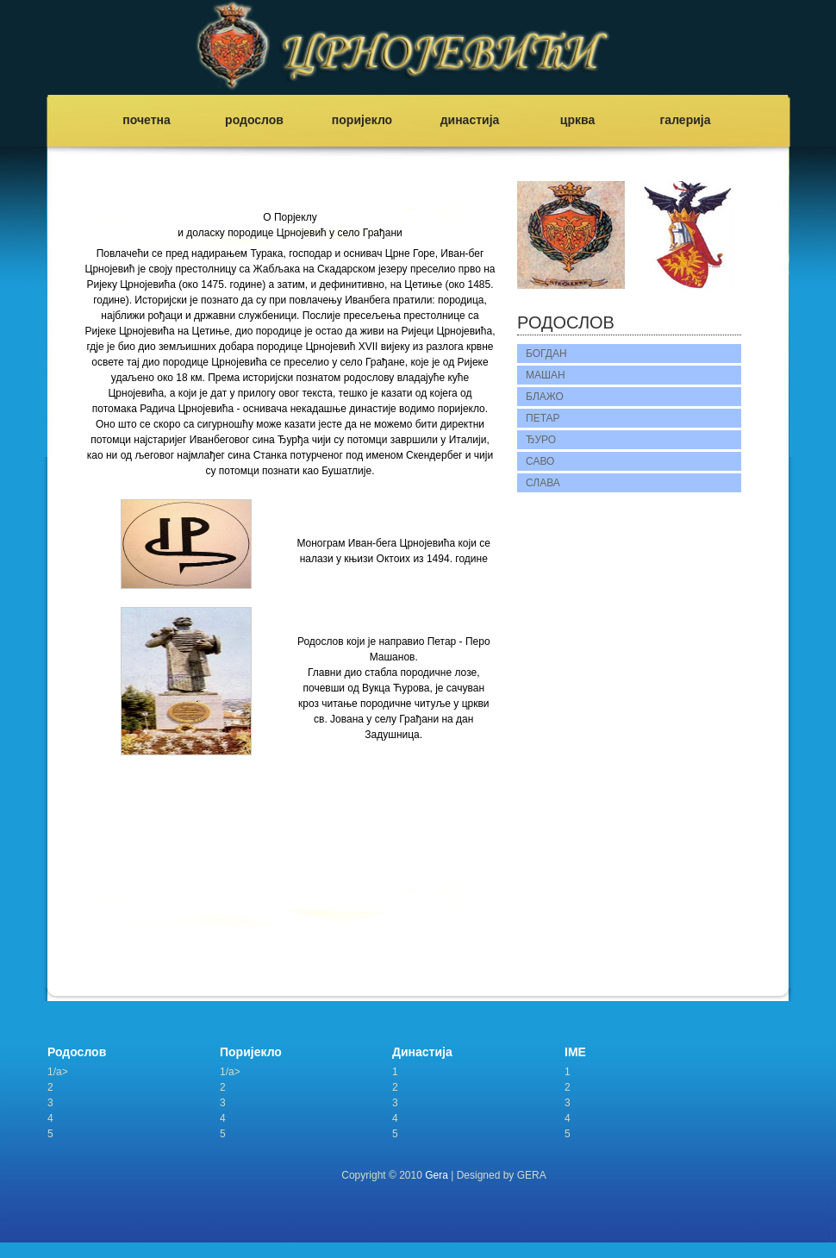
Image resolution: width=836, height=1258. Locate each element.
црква (577, 120)
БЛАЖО (545, 397)
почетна (146, 120)
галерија (685, 120)
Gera (436, 1175)
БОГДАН (546, 353)
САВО (540, 461)
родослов (254, 120)
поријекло (362, 120)
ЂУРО (541, 440)
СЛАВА (543, 483)
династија (470, 120)
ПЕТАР (543, 418)
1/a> (57, 1072)
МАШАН (545, 375)
